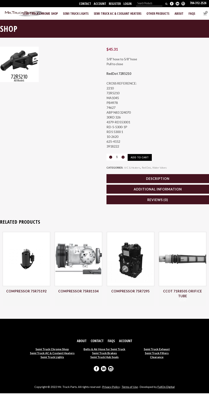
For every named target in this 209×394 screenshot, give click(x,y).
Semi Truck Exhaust (157, 349)
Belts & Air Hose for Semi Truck (104, 349)
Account (100, 3)
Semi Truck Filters (157, 353)
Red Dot (146, 167)
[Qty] (117, 157)
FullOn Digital (166, 387)
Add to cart (141, 157)
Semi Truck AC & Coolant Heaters (52, 353)
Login (127, 3)
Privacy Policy (111, 387)
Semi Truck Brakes (104, 353)
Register (115, 3)
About (82, 342)
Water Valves (159, 167)
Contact (85, 3)
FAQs (111, 342)
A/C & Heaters (132, 167)
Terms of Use (130, 387)
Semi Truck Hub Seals (104, 357)
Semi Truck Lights (52, 357)
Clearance (156, 357)
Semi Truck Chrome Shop (52, 349)
